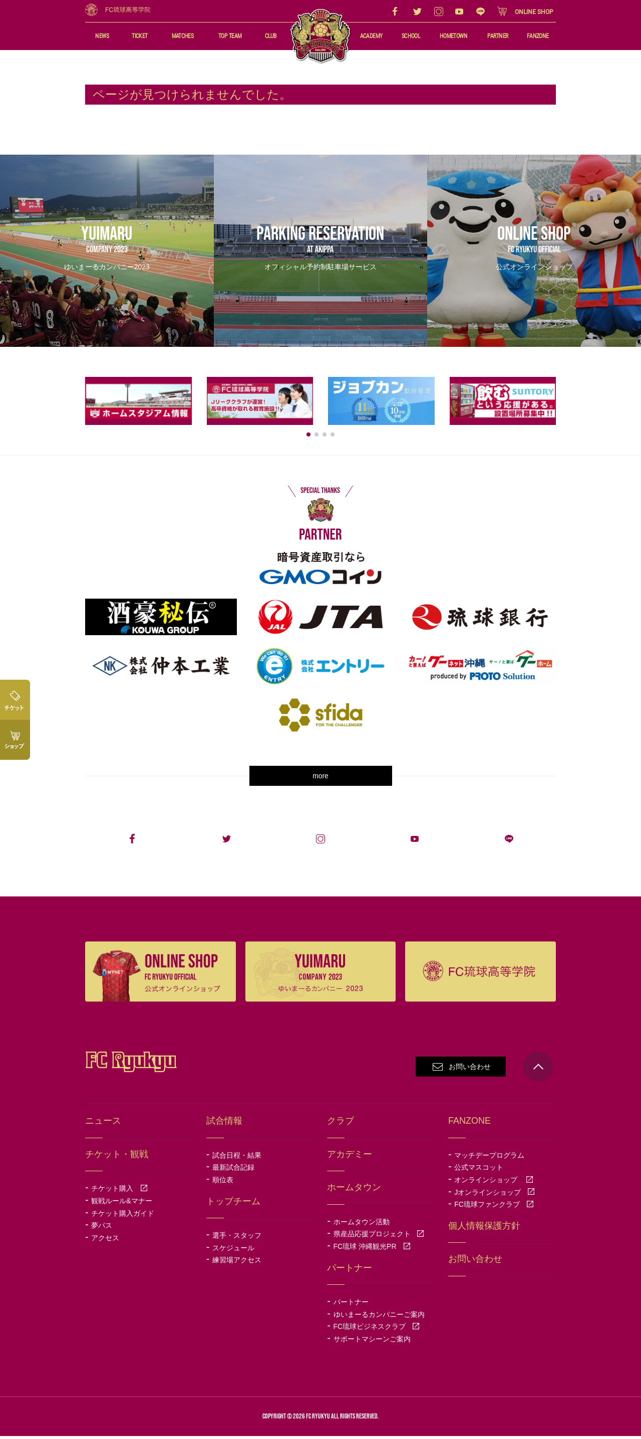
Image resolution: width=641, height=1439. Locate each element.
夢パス (101, 1229)
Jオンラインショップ (494, 1195)
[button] (308, 437)
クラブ (340, 1124)
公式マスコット (478, 1171)
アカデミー (349, 1157)
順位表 (222, 1183)
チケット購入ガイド (122, 1216)
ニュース (103, 1124)
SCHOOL (410, 36)
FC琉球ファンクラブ (494, 1208)
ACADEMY (371, 36)
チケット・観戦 (116, 1157)
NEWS (102, 36)
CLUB (270, 36)
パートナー (351, 1305)
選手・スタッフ (236, 1239)
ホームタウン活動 (362, 1225)
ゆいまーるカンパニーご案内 (379, 1317)
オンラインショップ (493, 1183)
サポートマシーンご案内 (372, 1342)
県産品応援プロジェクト (379, 1237)
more (320, 779)
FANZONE (538, 36)
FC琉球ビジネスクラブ (377, 1330)
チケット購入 (119, 1192)
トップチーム (233, 1204)
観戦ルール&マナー (121, 1204)
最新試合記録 (233, 1171)
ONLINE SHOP (534, 12)
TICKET (140, 36)
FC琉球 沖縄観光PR (372, 1250)
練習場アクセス (236, 1263)
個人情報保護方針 (484, 1229)
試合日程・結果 (236, 1158)
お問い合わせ (470, 1070)
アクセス (105, 1241)
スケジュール (233, 1251)
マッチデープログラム (489, 1158)
